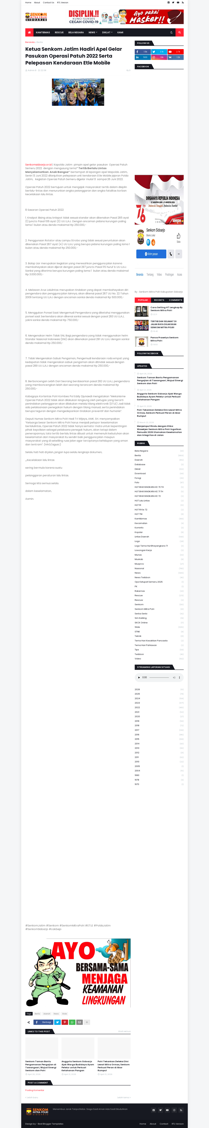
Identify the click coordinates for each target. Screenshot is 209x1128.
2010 (159, 762)
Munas (159, 555)
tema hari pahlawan (159, 645)
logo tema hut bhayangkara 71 (159, 546)
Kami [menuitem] (120, 32)
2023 (159, 703)
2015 (159, 739)
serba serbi (159, 613)
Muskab (159, 559)
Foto (159, 482)
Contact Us (48, 2)
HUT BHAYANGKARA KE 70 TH (159, 487)
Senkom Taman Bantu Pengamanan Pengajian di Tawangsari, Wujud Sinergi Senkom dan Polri (40, 1066)
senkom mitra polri (159, 609)
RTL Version (62, 2)
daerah (46, 1013)
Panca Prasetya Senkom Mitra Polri (164, 339)
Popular (143, 300)
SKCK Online (159, 623)
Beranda (30, 42)
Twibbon (159, 654)
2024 (159, 698)
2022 (159, 707)
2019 (159, 721)
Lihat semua (124, 1031)
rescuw (159, 600)
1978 (159, 780)
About (37, 2)
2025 (159, 694)
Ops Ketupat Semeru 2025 (159, 582)
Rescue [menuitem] (59, 32)
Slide (64, 1013)
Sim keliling (159, 618)
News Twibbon (159, 577)
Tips (159, 650)
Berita (40, 42)
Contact (164, 1123)
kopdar (159, 532)
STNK (159, 632)
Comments (175, 300)
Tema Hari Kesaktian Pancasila (159, 641)
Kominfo (159, 528)
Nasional (159, 568)
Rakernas (159, 591)
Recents (159, 300)
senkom (159, 604)
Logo (159, 541)
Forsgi (159, 478)
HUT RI (159, 505)
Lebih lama (123, 1097)
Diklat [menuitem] (106, 32)
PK (159, 586)
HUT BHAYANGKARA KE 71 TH (159, 491)
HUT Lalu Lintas (159, 501)
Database (159, 464)
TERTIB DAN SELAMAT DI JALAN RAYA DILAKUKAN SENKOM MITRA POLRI (164, 324)
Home (28, 2)
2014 (159, 744)
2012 (159, 753)
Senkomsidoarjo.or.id (38, 165)
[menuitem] (29, 32)
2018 (159, 725)
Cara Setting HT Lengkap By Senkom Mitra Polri (167, 309)
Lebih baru (32, 1097)
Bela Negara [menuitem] (76, 32)
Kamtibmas (159, 519)
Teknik (159, 636)
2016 (159, 734)
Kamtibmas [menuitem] (43, 32)
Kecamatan (159, 523)
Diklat (159, 469)
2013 (159, 748)
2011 (159, 757)
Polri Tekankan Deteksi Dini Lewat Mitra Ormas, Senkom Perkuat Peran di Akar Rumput (114, 1066)
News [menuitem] (92, 32)
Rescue (159, 595)
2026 (159, 689)
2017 (159, 730)
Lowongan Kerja (159, 550)
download (159, 473)
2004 (159, 771)
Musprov (159, 564)
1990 (159, 775)
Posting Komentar (34, 1090)
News (56, 1013)
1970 (159, 784)
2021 (159, 712)
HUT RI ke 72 (159, 510)
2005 (159, 766)
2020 (159, 716)
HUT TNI (159, 514)
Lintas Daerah (159, 537)
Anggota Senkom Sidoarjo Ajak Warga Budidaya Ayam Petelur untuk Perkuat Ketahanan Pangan (78, 1066)
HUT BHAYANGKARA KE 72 (159, 496)
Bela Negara (159, 451)
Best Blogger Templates (50, 1123)
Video (159, 658)
